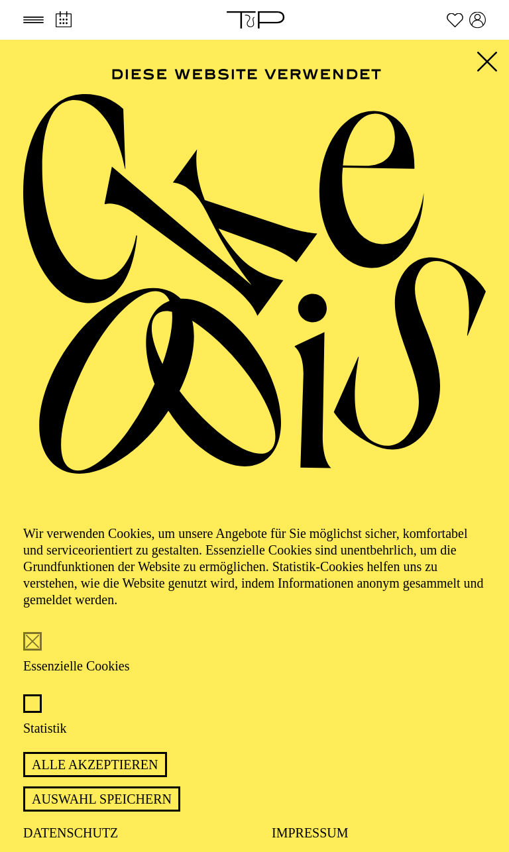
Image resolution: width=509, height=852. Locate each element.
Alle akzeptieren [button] (95, 764)
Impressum (310, 832)
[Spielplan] (63, 19)
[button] (33, 20)
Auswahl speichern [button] (102, 799)
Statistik (45, 728)
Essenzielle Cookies (76, 666)
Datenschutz (70, 832)
